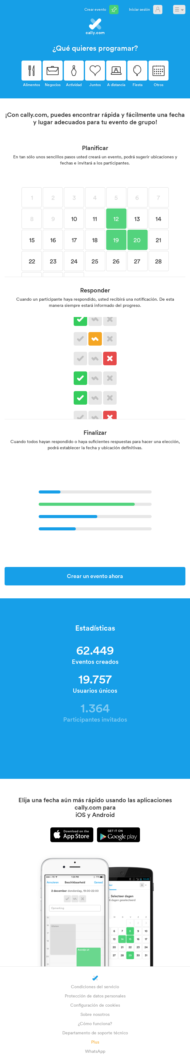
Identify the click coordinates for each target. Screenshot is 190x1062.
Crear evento (95, 9)
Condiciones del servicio (95, 986)
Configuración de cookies (95, 1005)
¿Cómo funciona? (95, 1023)
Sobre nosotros (95, 1014)
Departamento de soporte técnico (95, 1033)
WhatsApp (95, 1051)
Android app (118, 834)
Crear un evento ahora (95, 576)
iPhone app (71, 834)
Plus (95, 1042)
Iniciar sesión (139, 9)
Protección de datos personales (95, 996)
